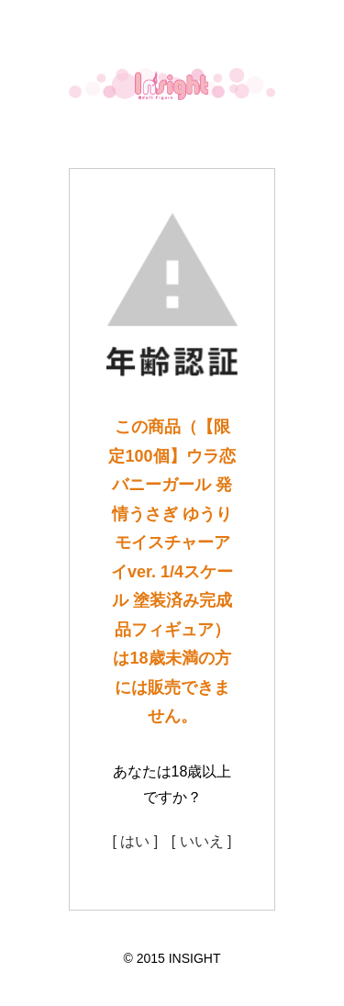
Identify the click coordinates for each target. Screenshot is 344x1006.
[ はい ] (135, 841)
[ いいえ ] (202, 841)
